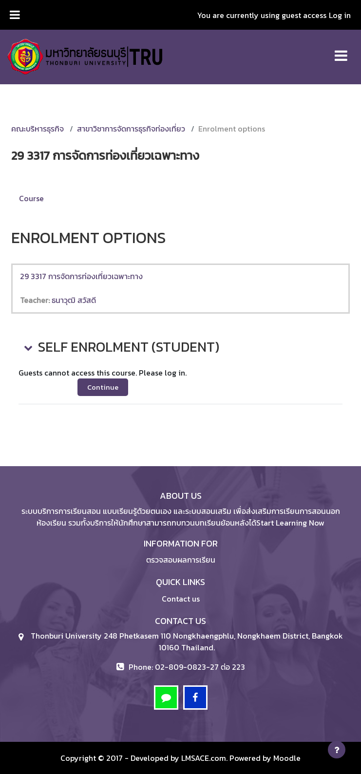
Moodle (287, 758)
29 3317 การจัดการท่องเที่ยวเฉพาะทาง (81, 276)
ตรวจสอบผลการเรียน (180, 560)
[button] (27, 347)
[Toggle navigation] (341, 50)
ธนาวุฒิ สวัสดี (74, 300)
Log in (340, 15)
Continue (102, 387)
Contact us (181, 598)
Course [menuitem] (31, 198)
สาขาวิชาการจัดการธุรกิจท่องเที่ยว (131, 128)
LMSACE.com (203, 758)
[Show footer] (336, 749)
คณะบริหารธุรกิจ (37, 128)
